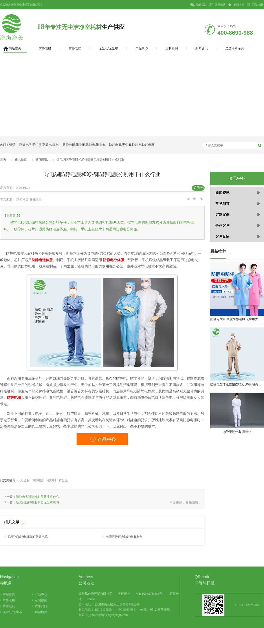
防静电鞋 (9, 606)
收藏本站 (236, 5)
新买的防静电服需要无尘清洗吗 (37, 502)
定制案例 (222, 215)
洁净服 (51, 480)
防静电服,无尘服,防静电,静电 (39, 144)
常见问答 (222, 204)
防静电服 (38, 480)
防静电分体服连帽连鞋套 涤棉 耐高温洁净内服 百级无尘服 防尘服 (237, 384)
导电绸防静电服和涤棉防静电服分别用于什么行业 (90, 159)
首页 (3, 159)
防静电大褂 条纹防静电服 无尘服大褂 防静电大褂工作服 (237, 319)
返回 (197, 187)
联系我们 (41, 606)
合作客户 (222, 225)
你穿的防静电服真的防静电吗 (28, 536)
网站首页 (9, 594)
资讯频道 (21, 159)
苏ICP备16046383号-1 (150, 594)
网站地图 (254, 5)
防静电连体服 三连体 (237, 431)
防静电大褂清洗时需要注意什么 (37, 496)
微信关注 (198, 5)
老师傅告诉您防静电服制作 (124, 536)
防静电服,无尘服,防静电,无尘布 (84, 144)
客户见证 (222, 236)
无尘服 (24, 480)
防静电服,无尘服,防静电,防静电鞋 (132, 144)
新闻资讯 (42, 159)
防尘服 (63, 480)
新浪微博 (217, 5)
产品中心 (41, 594)
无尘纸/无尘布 (12, 612)
